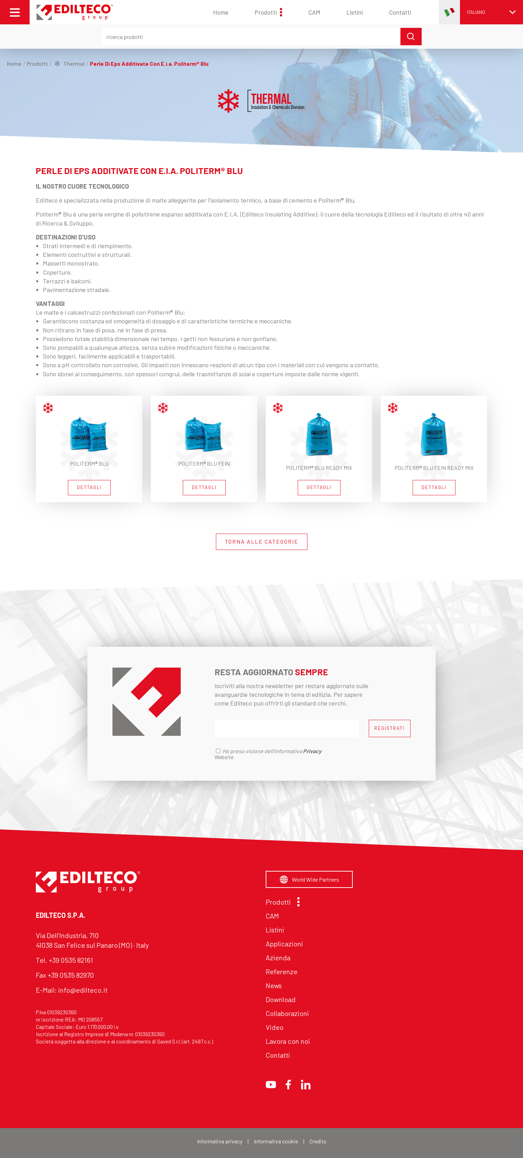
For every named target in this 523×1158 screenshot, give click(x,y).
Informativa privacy (219, 1141)
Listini (354, 12)
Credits (318, 1141)
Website (224, 757)
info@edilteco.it (83, 990)
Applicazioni (284, 943)
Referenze (281, 971)
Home (220, 12)
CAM (314, 12)
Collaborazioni (287, 1013)
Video (274, 1027)
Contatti (400, 12)
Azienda (278, 957)
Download (281, 999)
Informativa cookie (276, 1141)
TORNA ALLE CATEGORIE (261, 541)
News (274, 985)
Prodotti (268, 12)
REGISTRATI (389, 728)
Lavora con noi (288, 1041)
